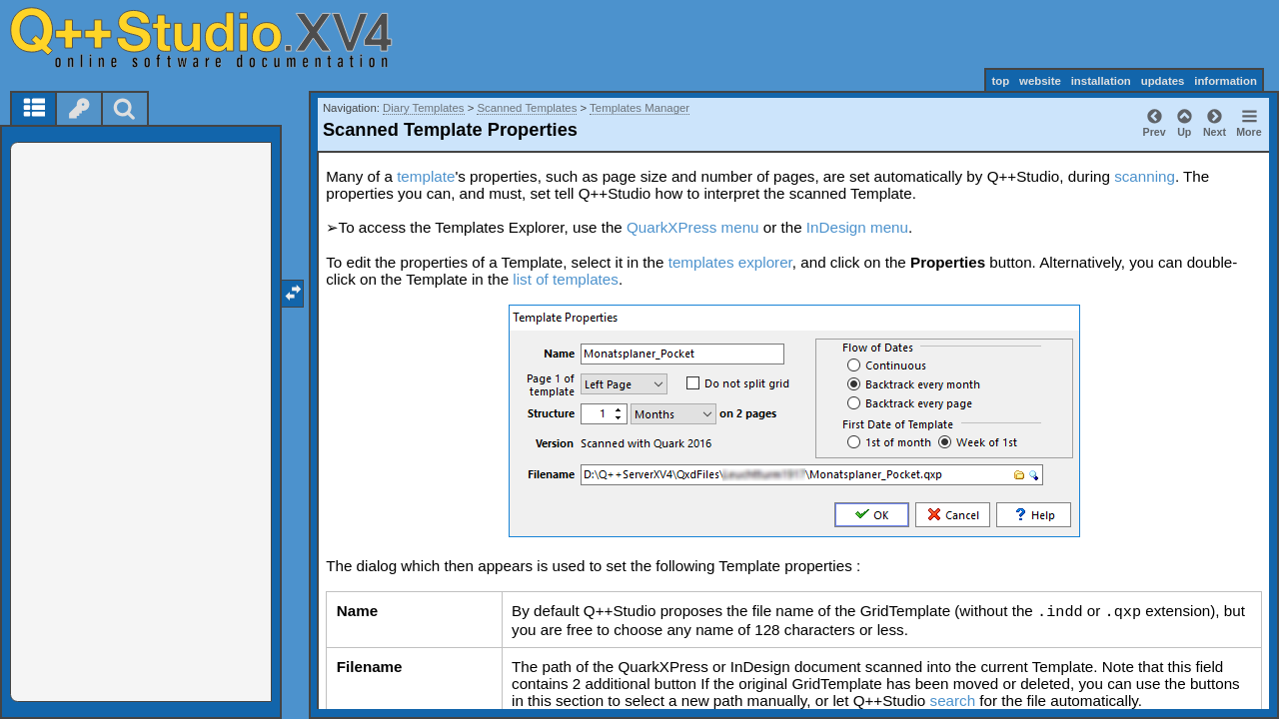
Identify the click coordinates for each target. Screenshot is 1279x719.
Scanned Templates (527, 108)
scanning (1144, 176)
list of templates (566, 279)
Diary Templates (423, 108)
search (953, 700)
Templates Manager (639, 108)
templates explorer (730, 262)
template (426, 176)
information (1225, 81)
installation (1101, 81)
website (1040, 81)
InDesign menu (857, 227)
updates (1163, 81)
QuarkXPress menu (693, 227)
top (1000, 81)
